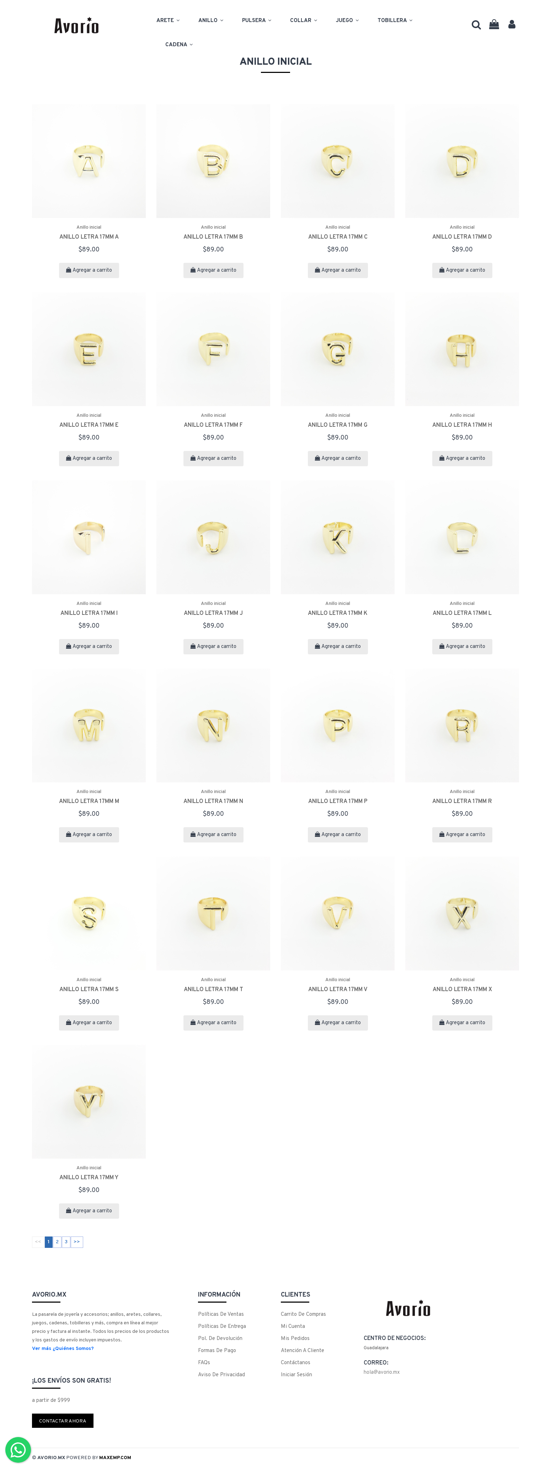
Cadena (179, 44)
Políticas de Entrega (222, 1326)
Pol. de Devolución (220, 1338)
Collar (304, 19)
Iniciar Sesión (296, 1375)
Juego (348, 19)
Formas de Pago (217, 1350)
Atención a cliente (302, 1350)
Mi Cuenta (293, 1326)
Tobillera (395, 19)
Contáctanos (295, 1363)
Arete (168, 19)
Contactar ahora (62, 1421)
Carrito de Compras (303, 1314)
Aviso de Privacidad (221, 1375)
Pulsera (257, 19)
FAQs (204, 1363)
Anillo (211, 19)
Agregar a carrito (89, 270)
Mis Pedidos (295, 1338)
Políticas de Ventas (221, 1314)
